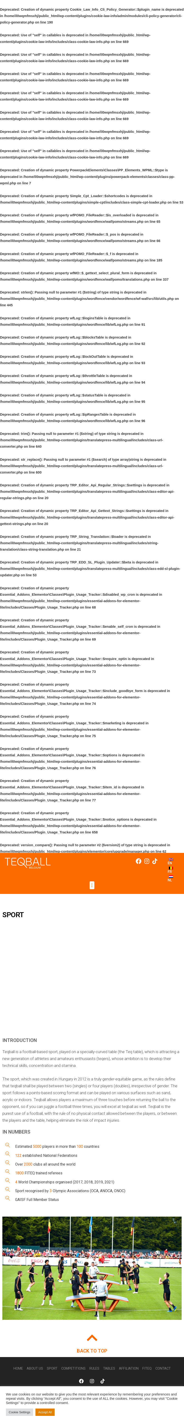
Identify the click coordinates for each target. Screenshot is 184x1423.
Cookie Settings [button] (19, 1412)
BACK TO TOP (92, 1351)
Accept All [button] (45, 1412)
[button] (92, 885)
